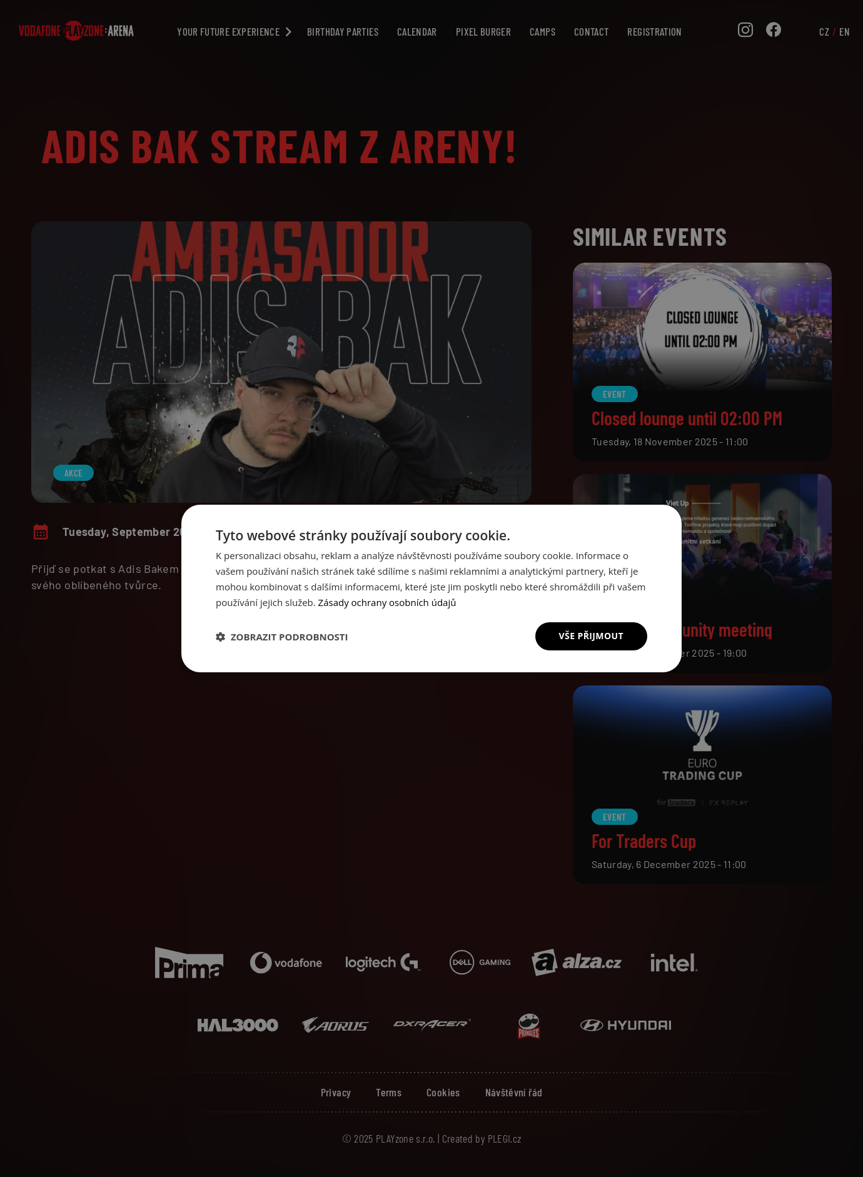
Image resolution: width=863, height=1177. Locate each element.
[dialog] (431, 588)
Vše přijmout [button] (591, 636)
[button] (282, 636)
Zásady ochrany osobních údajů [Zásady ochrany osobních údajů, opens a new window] (387, 602)
